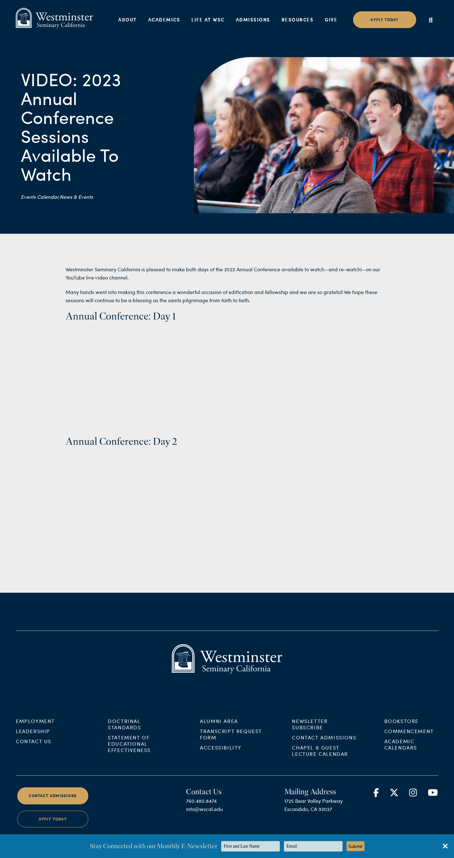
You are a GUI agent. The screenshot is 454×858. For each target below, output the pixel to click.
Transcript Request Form (231, 741)
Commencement (409, 738)
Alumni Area (219, 728)
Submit (355, 846)
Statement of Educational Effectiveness (129, 751)
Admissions (253, 19)
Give (331, 19)
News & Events (76, 196)
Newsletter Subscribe (310, 731)
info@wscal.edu (204, 816)
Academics (164, 19)
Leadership (33, 738)
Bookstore (401, 728)
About (127, 19)
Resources (298, 19)
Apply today (384, 19)
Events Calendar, (40, 196)
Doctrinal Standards (124, 731)
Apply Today (53, 826)
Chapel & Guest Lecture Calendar (320, 758)
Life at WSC (207, 19)
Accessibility (221, 755)
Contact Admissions (324, 745)
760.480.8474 (201, 808)
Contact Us (33, 748)
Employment (35, 728)
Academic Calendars (400, 751)
